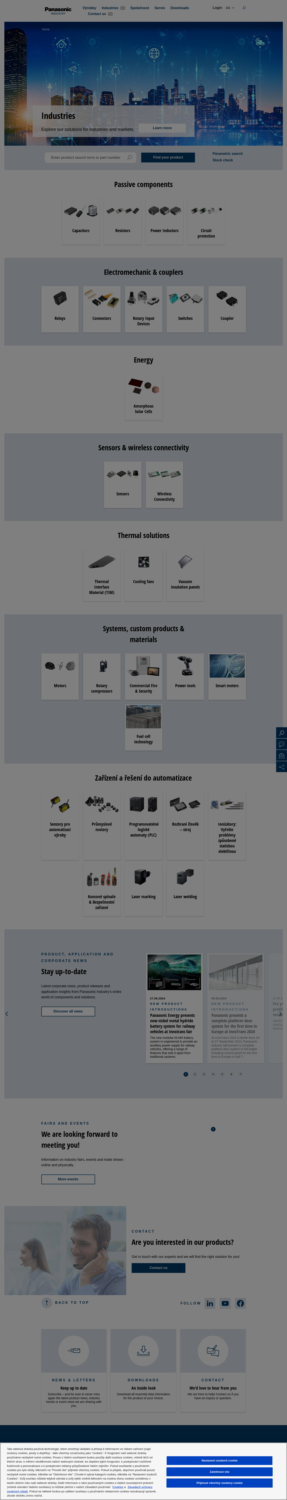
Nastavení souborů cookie (220, 1460)
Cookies (118, 1487)
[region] (143, 1471)
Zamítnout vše (219, 1471)
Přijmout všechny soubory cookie (219, 1483)
